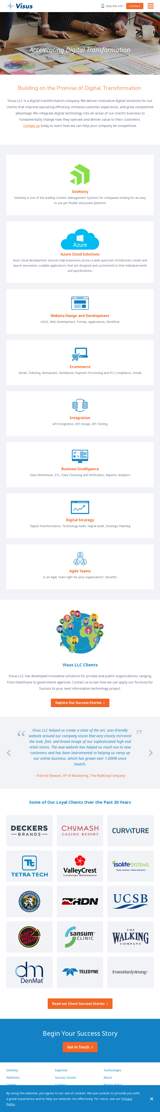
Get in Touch (78, 1047)
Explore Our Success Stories (78, 702)
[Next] (151, 752)
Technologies (112, 1070)
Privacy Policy (113, 1085)
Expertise (61, 1070)
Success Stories (65, 1077)
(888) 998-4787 (114, 6)
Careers (11, 1085)
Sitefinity (12, 1070)
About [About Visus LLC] (108, 1077)
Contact (134, 6)
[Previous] (8, 752)
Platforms (13, 1077)
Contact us (31, 125)
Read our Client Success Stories (78, 1003)
